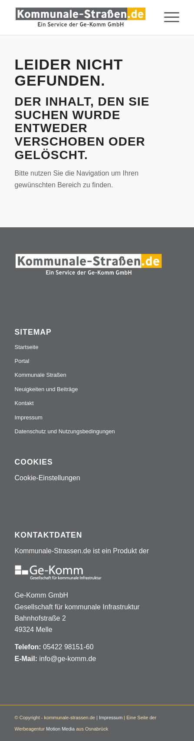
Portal (22, 361)
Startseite (27, 347)
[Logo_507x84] (81, 17)
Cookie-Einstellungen (47, 478)
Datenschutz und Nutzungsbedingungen (65, 431)
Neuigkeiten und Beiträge (46, 389)
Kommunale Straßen (40, 375)
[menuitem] (167, 17)
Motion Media (60, 728)
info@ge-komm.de (67, 658)
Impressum (29, 417)
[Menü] (167, 17)
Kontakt (24, 403)
